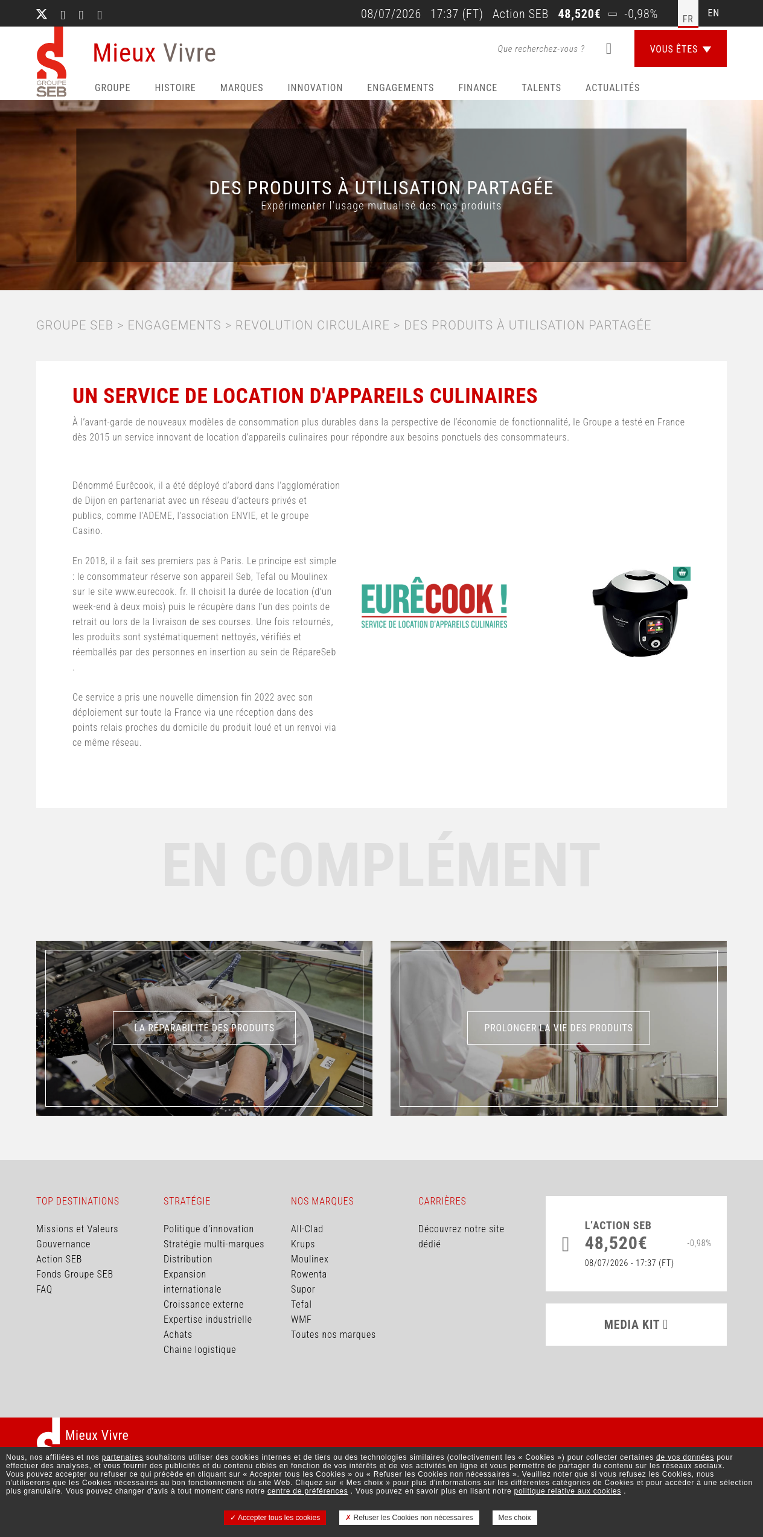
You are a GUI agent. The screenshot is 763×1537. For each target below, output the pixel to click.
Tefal (301, 1304)
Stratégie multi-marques (214, 1244)
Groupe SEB (74, 325)
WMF (301, 1319)
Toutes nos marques (333, 1334)
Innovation (315, 88)
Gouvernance (63, 1244)
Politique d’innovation (209, 1229)
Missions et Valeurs (77, 1229)
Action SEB (59, 1259)
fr (688, 19)
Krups (303, 1244)
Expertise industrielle (208, 1319)
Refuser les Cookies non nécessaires (409, 1517)
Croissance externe (204, 1304)
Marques (242, 88)
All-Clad (307, 1229)
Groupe (112, 88)
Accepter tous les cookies (275, 1517)
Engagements (400, 88)
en (714, 13)
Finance (477, 88)
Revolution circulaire (312, 325)
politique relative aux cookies (567, 1491)
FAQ (44, 1289)
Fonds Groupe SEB (74, 1274)
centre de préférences (307, 1491)
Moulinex (310, 1259)
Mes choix (515, 1517)
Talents (541, 88)
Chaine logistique (200, 1349)
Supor (303, 1289)
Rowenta (309, 1274)
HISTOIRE (175, 88)
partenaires (123, 1457)
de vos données (685, 1457)
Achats (178, 1334)
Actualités (613, 88)
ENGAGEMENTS (175, 325)
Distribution (188, 1259)
